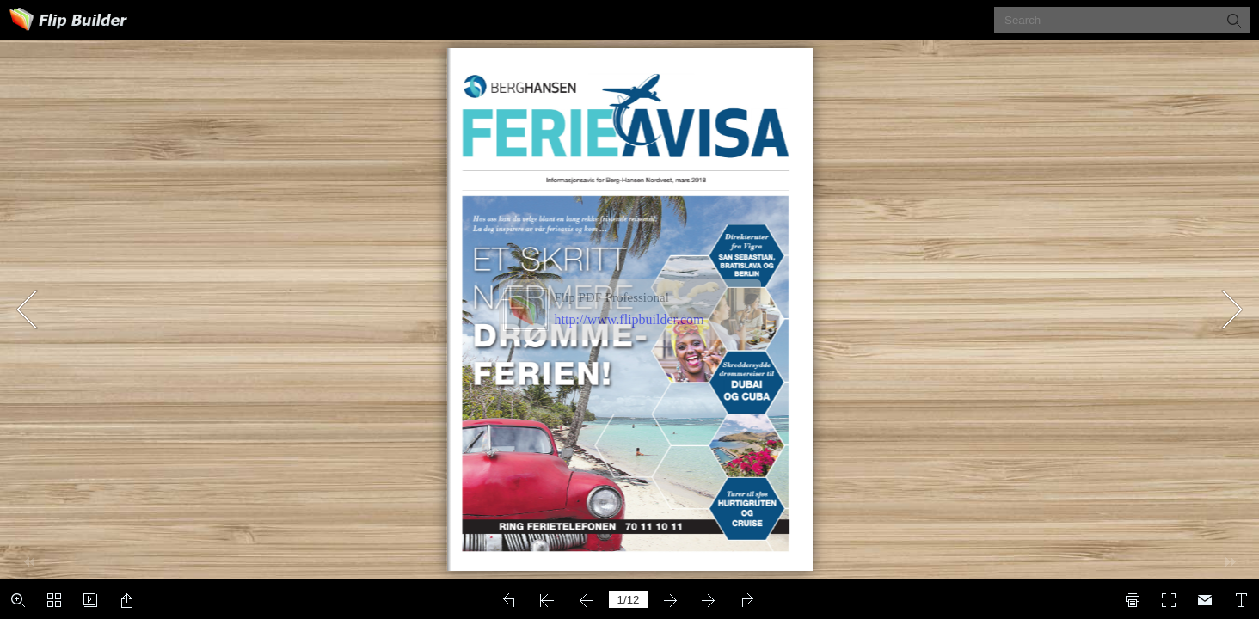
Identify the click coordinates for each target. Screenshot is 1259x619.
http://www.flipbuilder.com (629, 319)
